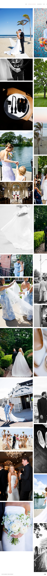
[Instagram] (44, 574)
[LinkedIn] (45, 574)
